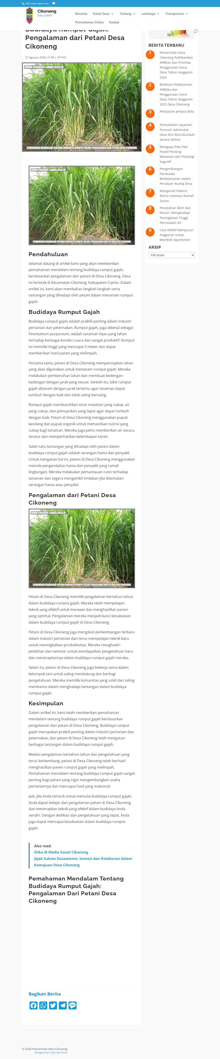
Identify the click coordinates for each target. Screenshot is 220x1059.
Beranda (81, 13)
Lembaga (148, 13)
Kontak (114, 22)
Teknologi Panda (58, 1052)
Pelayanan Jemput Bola (177, 111)
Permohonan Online (89, 22)
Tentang (126, 13)
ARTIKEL (62, 57)
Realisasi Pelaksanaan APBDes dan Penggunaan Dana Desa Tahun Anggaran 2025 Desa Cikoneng (176, 94)
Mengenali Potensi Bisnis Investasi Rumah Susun (177, 196)
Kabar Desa (101, 13)
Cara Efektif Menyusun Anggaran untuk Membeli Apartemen (176, 235)
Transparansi (174, 13)
